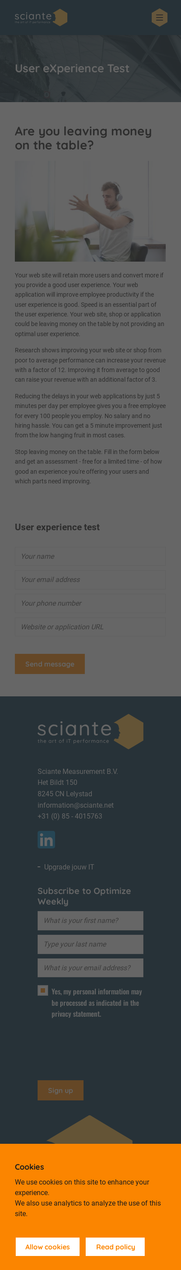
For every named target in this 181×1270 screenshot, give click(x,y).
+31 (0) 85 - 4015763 (70, 816)
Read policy (115, 1246)
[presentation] (104, 1046)
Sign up (60, 1090)
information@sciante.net (76, 805)
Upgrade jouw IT (69, 867)
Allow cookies (47, 1246)
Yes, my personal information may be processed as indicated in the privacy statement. (97, 1002)
